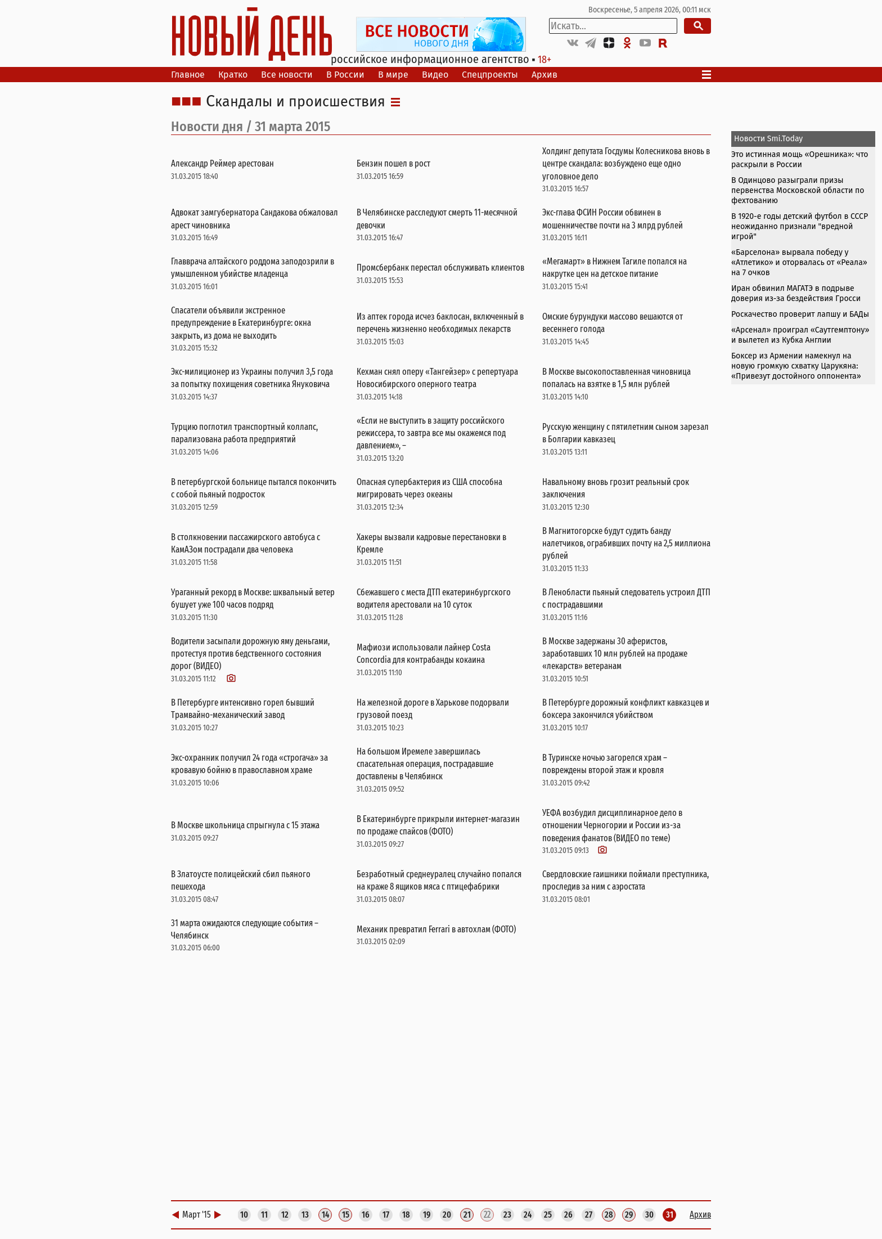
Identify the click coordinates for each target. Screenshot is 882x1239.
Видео (435, 74)
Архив (544, 74)
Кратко (233, 74)
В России (345, 74)
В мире (393, 74)
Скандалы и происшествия (295, 101)
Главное (188, 74)
